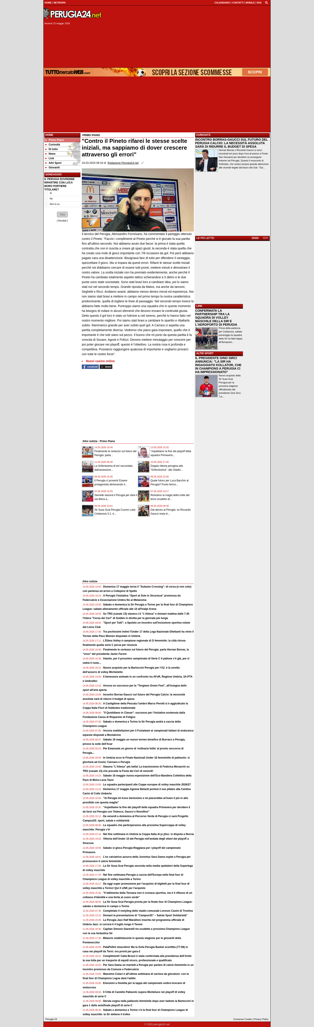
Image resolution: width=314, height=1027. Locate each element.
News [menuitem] (50, 153)
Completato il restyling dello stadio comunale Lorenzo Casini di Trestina (148, 910)
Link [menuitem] (49, 158)
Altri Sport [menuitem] (53, 162)
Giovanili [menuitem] (52, 167)
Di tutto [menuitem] (51, 149)
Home (49, 135)
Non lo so (55, 204)
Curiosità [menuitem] (52, 144)
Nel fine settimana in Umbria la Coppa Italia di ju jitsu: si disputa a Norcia (148, 834)
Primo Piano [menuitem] (54, 140)
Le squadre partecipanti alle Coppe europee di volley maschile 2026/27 (147, 784)
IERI (265, 238)
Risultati (62, 220)
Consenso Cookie (242, 1019)
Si (51, 193)
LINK (199, 306)
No (51, 198)
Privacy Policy (261, 1019)
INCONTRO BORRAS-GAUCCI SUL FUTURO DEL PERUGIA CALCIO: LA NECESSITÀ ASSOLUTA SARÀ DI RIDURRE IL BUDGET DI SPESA (231, 143)
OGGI (255, 238)
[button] (62, 214)
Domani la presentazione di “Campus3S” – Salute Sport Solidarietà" (145, 915)
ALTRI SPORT (204, 353)
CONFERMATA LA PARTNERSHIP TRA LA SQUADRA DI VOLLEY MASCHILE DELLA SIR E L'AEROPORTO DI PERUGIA (216, 317)
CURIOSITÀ (203, 135)
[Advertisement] (187, 36)
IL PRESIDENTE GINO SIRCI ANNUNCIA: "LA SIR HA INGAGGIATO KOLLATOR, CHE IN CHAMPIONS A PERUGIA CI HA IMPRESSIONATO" (218, 365)
